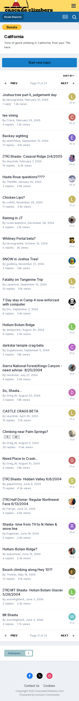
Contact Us (31, 685)
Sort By (68, 75)
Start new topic (39, 62)
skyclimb (12, 161)
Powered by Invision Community (40, 694)
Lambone (13, 284)
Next (64, 83)
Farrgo (11, 508)
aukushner (13, 554)
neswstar (13, 375)
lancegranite (15, 99)
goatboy (12, 264)
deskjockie (14, 329)
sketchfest (13, 140)
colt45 (11, 202)
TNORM (11, 181)
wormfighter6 (15, 599)
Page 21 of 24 (39, 83)
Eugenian (13, 533)
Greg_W (12, 395)
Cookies (49, 685)
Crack (11, 120)
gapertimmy (14, 484)
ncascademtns (16, 222)
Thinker (11, 574)
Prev (14, 83)
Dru (9, 309)
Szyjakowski (15, 350)
